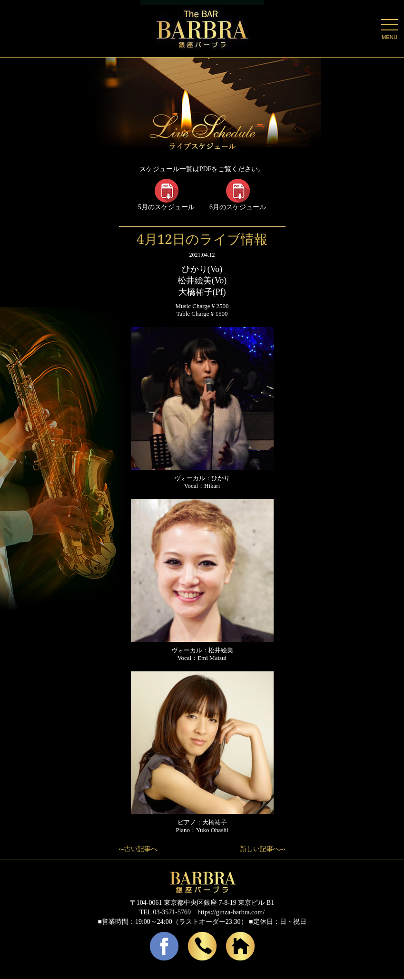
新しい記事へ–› (263, 849)
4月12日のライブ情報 (202, 239)
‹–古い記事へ (138, 849)
